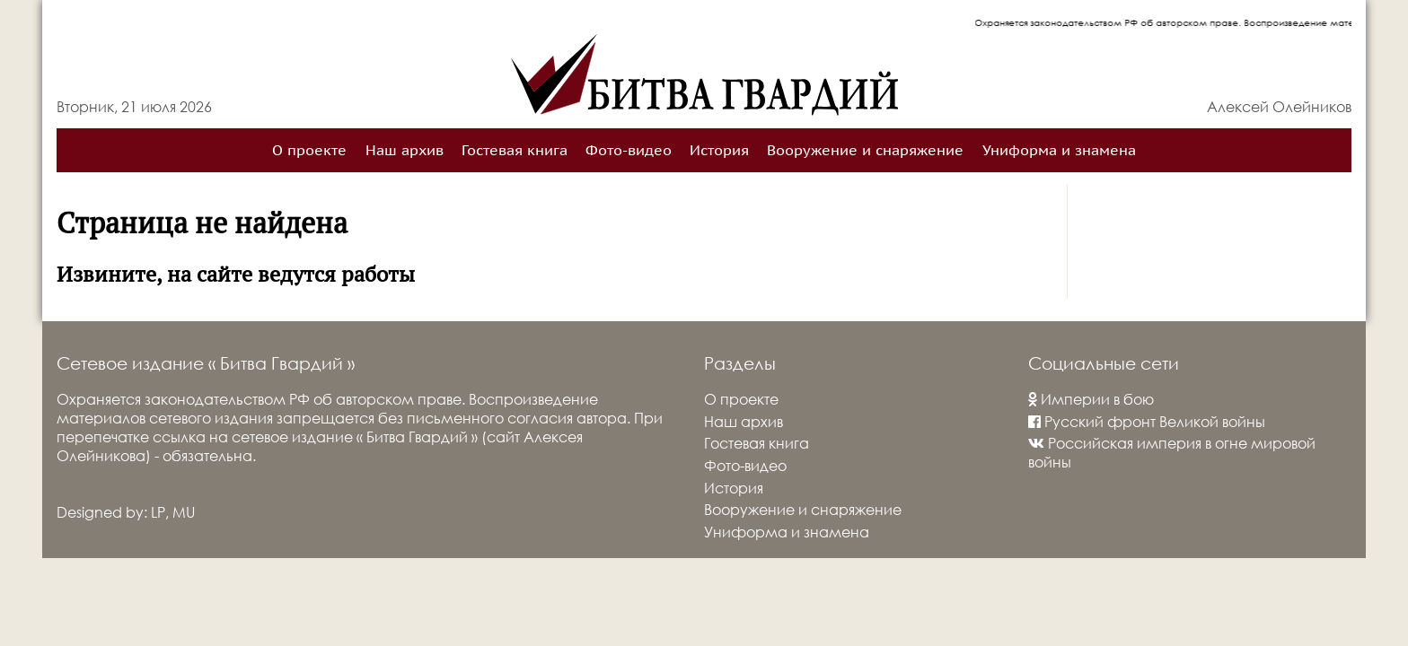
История (719, 151)
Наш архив (404, 151)
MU (183, 511)
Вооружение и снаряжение (865, 151)
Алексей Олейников (1279, 106)
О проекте (309, 151)
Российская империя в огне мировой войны (1172, 452)
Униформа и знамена (1059, 151)
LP (158, 511)
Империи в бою (1091, 398)
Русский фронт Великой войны (1146, 421)
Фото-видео (628, 151)
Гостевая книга (515, 151)
